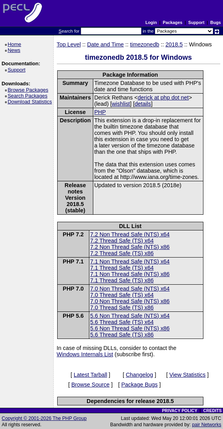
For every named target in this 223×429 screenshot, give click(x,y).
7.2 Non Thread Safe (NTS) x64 (130, 234)
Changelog (139, 375)
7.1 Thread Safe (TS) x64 (122, 268)
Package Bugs (139, 384)
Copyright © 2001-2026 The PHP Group (44, 418)
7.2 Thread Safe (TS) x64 (122, 241)
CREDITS (212, 410)
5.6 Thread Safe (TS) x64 (122, 322)
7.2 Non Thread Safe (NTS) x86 (130, 247)
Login (151, 22)
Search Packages (28, 96)
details (143, 104)
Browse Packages (29, 90)
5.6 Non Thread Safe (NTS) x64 (130, 316)
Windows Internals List (85, 354)
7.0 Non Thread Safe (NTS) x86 (130, 301)
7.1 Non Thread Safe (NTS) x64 (130, 261)
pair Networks (206, 424)
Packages (172, 22)
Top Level (69, 44)
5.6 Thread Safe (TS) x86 (122, 334)
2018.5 (174, 44)
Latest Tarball (90, 375)
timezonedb (144, 44)
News (15, 50)
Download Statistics (31, 102)
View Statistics (187, 375)
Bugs (215, 22)
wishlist (121, 104)
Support (196, 22)
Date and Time (105, 44)
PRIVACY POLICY (179, 410)
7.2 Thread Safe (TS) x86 (122, 253)
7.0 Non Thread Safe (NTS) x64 (130, 288)
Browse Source (90, 384)
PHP (100, 112)
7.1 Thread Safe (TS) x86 (122, 280)
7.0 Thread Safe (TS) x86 (122, 307)
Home (15, 44)
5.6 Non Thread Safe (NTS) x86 (130, 328)
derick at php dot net (163, 97)
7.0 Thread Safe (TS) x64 (122, 295)
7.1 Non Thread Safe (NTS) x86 (130, 274)
